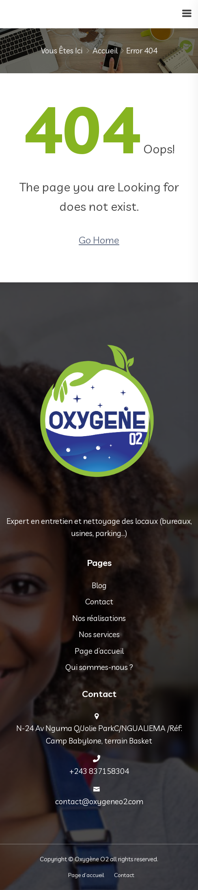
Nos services (99, 634)
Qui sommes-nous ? (99, 667)
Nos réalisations (99, 618)
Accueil (105, 50)
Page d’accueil (99, 651)
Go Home (99, 240)
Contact (99, 601)
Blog (99, 585)
